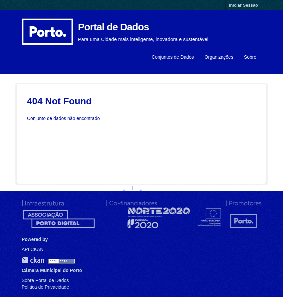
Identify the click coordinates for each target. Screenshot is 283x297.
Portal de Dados (113, 26)
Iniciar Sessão (243, 5)
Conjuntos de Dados (172, 57)
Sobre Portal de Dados (45, 280)
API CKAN (32, 249)
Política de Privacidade (45, 287)
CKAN (33, 260)
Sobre (250, 57)
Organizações (218, 57)
